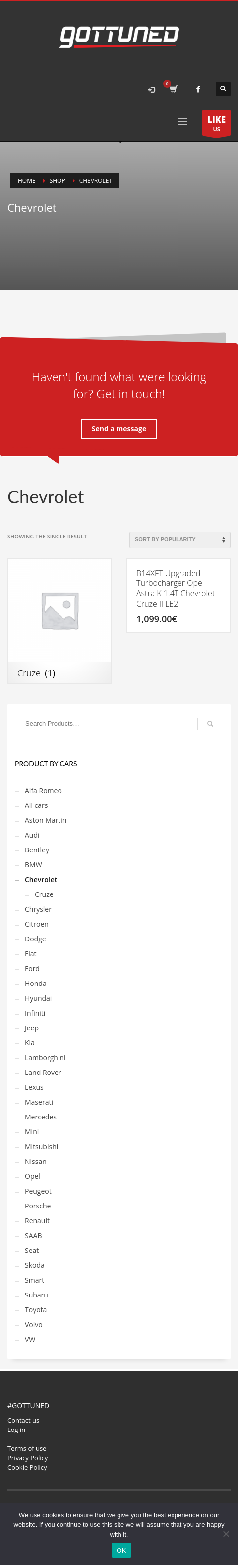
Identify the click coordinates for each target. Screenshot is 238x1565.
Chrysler (38, 909)
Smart (34, 1280)
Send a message (119, 428)
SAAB (33, 1235)
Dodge (35, 938)
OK (121, 1550)
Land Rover (43, 1072)
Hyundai (38, 998)
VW (30, 1339)
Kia (30, 1042)
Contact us (23, 1420)
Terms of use (26, 1448)
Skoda (35, 1265)
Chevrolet (41, 879)
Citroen (37, 924)
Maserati (39, 1102)
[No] (226, 1534)
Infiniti (35, 1013)
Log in (16, 1429)
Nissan (36, 1161)
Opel (32, 1176)
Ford (32, 968)
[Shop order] (180, 540)
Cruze (44, 894)
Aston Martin (45, 820)
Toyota (36, 1309)
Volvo (34, 1324)
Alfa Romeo (43, 790)
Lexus (34, 1087)
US (216, 125)
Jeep (32, 1027)
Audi (32, 835)
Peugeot (38, 1191)
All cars (36, 805)
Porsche (38, 1205)
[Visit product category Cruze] (59, 621)
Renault (37, 1220)
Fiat (31, 953)
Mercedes (41, 1116)
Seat (32, 1250)
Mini (32, 1131)
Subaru (36, 1294)
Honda (36, 983)
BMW (33, 864)
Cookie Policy (27, 1467)
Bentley (37, 849)
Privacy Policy (27, 1457)
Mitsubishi (41, 1146)
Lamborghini (45, 1057)
